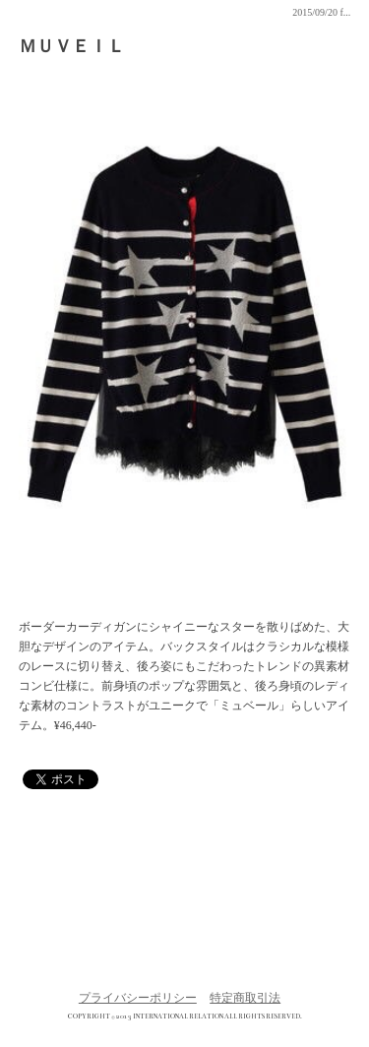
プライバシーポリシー (138, 998)
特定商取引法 (245, 998)
